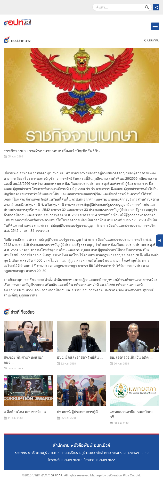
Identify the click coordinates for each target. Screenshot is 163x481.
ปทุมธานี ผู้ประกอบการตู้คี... (79, 412)
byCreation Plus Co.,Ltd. (124, 475)
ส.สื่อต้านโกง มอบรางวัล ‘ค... (26, 412)
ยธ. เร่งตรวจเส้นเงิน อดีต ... (131, 357)
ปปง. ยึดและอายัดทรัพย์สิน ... (80, 357)
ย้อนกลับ (153, 40)
